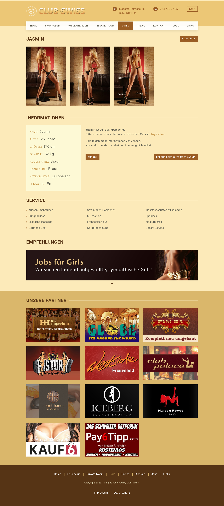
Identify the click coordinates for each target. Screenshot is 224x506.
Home (33, 25)
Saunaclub (52, 25)
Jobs (176, 25)
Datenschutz (122, 492)
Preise (141, 25)
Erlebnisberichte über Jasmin (175, 157)
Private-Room (105, 25)
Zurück (92, 157)
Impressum (101, 492)
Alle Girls (188, 38)
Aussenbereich (78, 25)
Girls (125, 25)
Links (190, 25)
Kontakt (159, 25)
